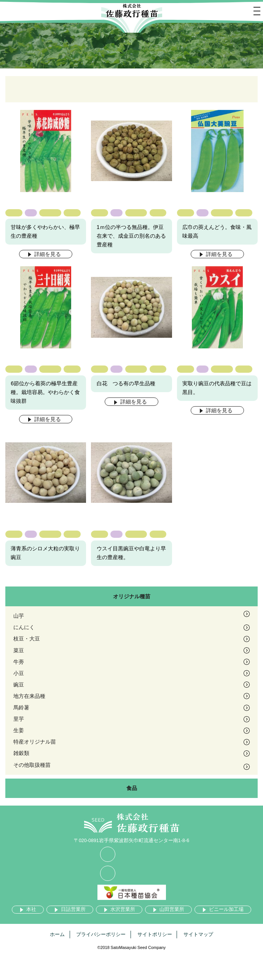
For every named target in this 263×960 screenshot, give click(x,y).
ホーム (57, 934)
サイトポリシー (154, 934)
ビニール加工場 (226, 909)
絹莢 (72, 212)
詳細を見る (47, 254)
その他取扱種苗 (32, 765)
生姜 (18, 730)
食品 (131, 788)
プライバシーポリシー (101, 934)
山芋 (18, 616)
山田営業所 (171, 909)
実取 (244, 369)
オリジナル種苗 (131, 596)
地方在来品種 (29, 696)
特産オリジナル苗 (34, 742)
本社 (31, 909)
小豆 (18, 673)
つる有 (221, 212)
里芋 (18, 719)
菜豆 (18, 650)
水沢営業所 (122, 909)
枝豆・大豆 (26, 639)
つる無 (50, 212)
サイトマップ (198, 934)
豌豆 (14, 212)
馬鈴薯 (21, 707)
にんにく (24, 627)
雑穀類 (21, 753)
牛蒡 (18, 662)
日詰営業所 (73, 909)
